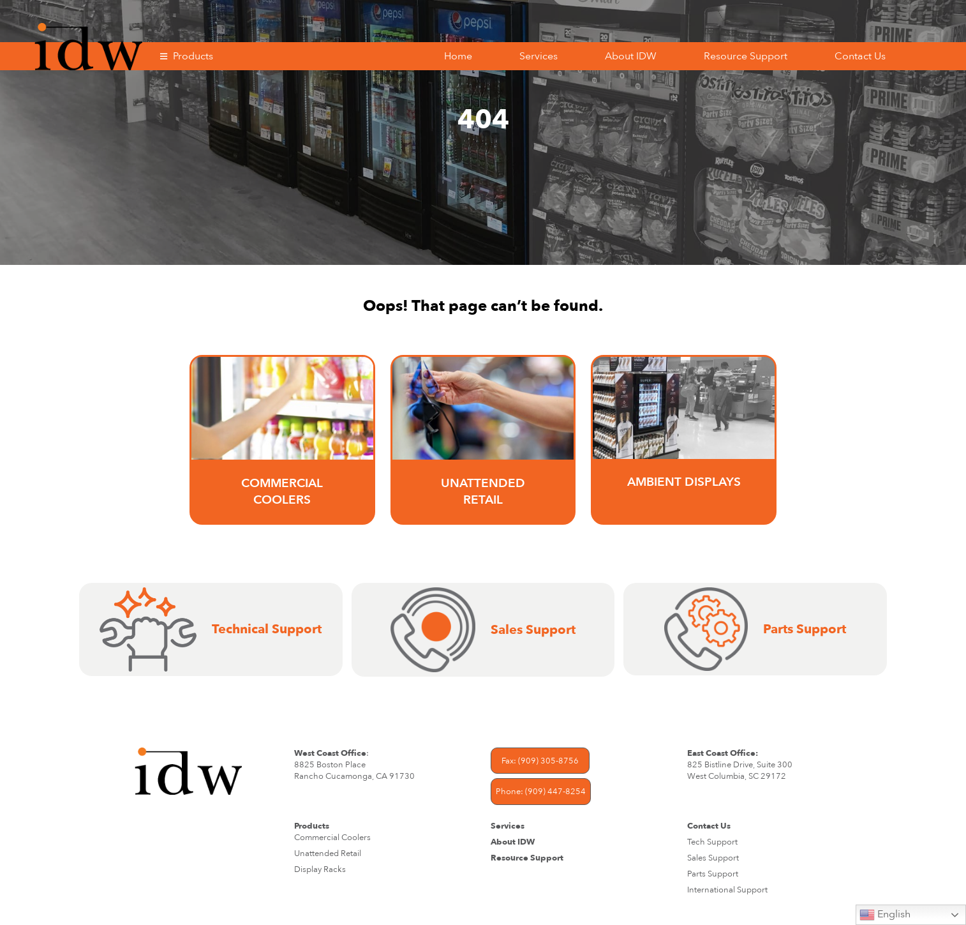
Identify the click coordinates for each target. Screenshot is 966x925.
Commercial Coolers (282, 491)
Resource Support (745, 56)
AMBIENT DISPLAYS (684, 482)
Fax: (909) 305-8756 (540, 761)
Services (538, 56)
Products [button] (193, 56)
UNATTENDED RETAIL (483, 491)
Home (458, 56)
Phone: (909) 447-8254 (541, 791)
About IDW (631, 56)
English (884, 914)
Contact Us (860, 56)
